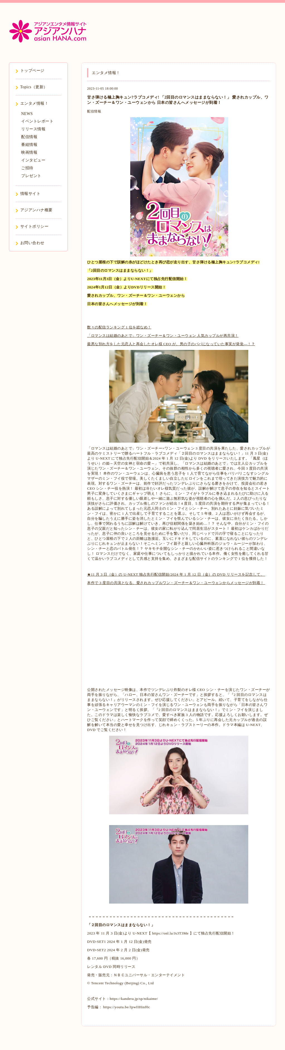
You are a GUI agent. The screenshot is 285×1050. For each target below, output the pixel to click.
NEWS (27, 114)
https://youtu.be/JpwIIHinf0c (126, 1007)
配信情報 (94, 111)
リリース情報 (33, 129)
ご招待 (27, 168)
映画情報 (29, 152)
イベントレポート (37, 121)
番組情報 (29, 145)
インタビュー (33, 160)
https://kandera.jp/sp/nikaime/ (134, 999)
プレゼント (31, 176)
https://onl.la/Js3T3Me (170, 933)
